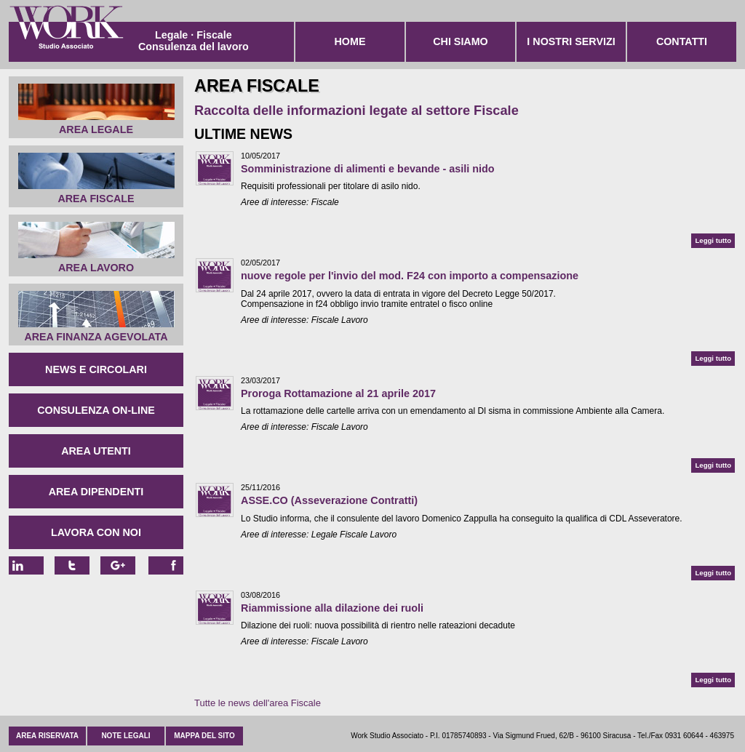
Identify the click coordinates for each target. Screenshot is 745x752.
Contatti (681, 41)
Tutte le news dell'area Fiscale (257, 702)
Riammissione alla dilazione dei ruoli (332, 608)
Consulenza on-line (96, 410)
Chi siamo (460, 41)
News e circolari (96, 369)
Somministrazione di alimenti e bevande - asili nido (368, 169)
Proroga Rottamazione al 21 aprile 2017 (338, 393)
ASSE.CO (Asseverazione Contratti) (329, 500)
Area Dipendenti (96, 491)
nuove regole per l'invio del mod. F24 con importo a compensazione (409, 275)
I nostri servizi (571, 41)
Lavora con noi (96, 532)
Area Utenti (96, 451)
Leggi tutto (713, 240)
